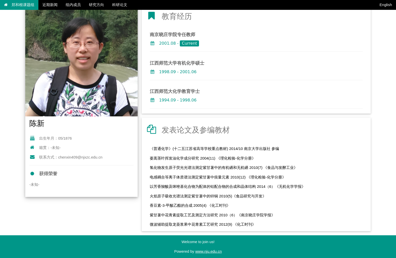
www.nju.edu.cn (208, 251)
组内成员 (73, 5)
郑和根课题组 (19, 5)
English (386, 5)
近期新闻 (50, 5)
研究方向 (96, 5)
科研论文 (119, 5)
